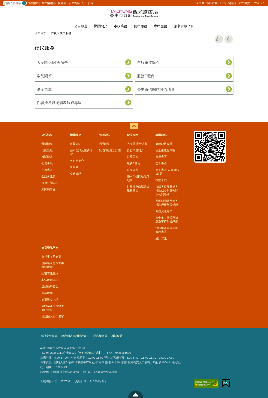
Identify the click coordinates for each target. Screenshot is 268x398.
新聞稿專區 (48, 189)
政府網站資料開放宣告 (75, 335)
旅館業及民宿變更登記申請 (52, 307)
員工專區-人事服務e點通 (167, 171)
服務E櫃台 (146, 76)
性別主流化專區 (165, 150)
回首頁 (200, 3)
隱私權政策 (100, 335)
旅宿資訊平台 (184, 26)
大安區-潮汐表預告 (52, 62)
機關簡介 (100, 26)
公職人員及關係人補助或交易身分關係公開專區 (166, 190)
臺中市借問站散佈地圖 (156, 89)
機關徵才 (47, 156)
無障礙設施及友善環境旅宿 (52, 265)
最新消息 (47, 143)
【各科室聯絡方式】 (88, 352)
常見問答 (44, 76)
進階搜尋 (33, 3)
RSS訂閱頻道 (227, 3)
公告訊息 (81, 26)
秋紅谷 (62, 3)
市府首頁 (212, 3)
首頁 (54, 33)
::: (1, 2)
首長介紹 (75, 143)
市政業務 (120, 26)
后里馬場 (74, 3)
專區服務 (160, 26)
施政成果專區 (163, 143)
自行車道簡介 (148, 62)
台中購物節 (49, 3)
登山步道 (87, 3)
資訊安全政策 (49, 335)
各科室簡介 (77, 160)
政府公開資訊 (49, 182)
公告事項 (47, 163)
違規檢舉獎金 (49, 286)
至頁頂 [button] (135, 394)
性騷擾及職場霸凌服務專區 (59, 103)
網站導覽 (244, 3)
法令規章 (44, 89)
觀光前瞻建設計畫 (109, 150)
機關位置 (117, 335)
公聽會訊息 (48, 176)
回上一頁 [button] (228, 39)
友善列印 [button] (219, 39)
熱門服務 (104, 143)
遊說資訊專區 (163, 211)
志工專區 (161, 163)
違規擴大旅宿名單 (52, 316)
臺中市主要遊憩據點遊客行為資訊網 (166, 219)
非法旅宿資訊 (49, 279)
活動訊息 (47, 150)
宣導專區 (161, 156)
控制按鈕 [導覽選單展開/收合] (134, 126)
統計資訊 (161, 238)
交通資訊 (75, 173)
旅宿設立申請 (49, 299)
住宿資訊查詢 (49, 273)
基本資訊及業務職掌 (81, 152)
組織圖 (74, 167)
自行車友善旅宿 (51, 256)
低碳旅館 (47, 293)
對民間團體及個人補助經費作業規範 (166, 202)
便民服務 (140, 26)
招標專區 (47, 169)
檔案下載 (161, 180)
